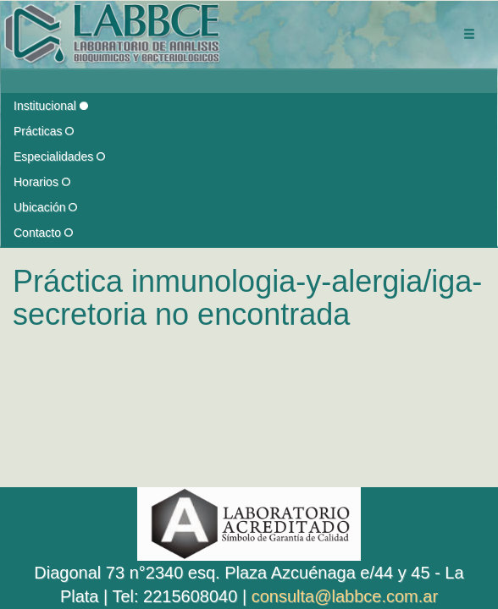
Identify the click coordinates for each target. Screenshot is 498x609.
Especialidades (59, 156)
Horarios (42, 182)
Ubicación (45, 207)
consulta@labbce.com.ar (345, 596)
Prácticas (44, 131)
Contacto (43, 232)
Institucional (51, 105)
